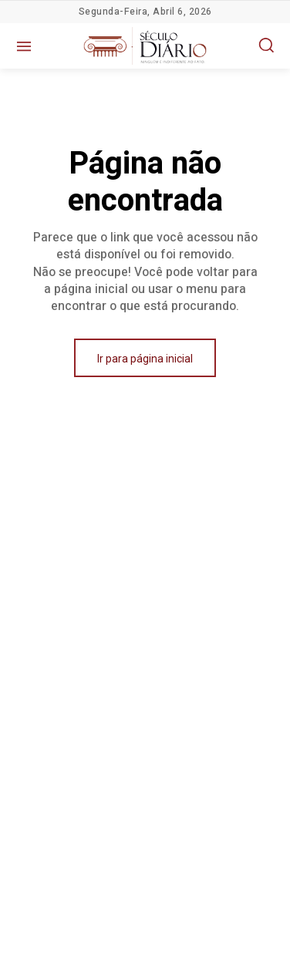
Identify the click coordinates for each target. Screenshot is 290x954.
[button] (266, 44)
